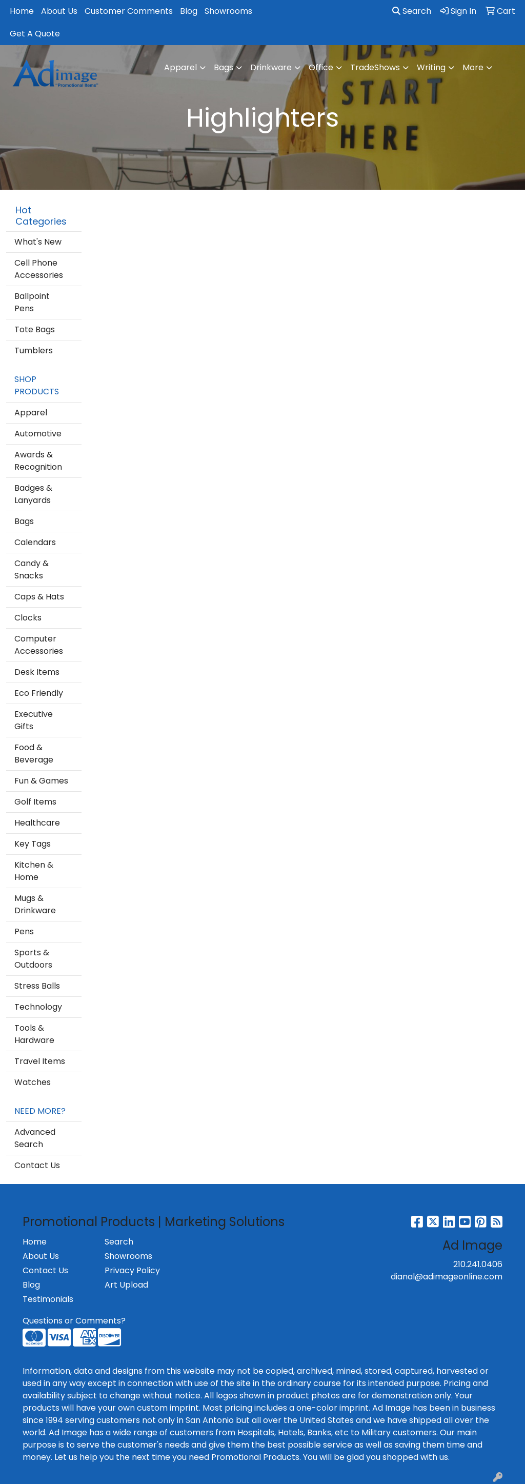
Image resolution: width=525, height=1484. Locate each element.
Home (22, 11)
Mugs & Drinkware (35, 904)
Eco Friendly (38, 693)
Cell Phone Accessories (38, 269)
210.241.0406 (477, 1264)
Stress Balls (37, 986)
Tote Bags (34, 329)
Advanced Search (34, 1138)
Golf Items (35, 802)
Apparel (180, 67)
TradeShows (375, 67)
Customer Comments (129, 11)
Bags (223, 67)
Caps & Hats (39, 597)
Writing (431, 67)
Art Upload (126, 1285)
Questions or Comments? (74, 1321)
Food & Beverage (33, 753)
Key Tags (32, 844)
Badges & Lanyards (33, 494)
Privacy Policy (132, 1270)
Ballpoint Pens (32, 302)
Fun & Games (41, 781)
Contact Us (37, 1165)
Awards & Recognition (38, 461)
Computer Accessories (38, 645)
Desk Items (36, 672)
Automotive (38, 433)
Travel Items (39, 1061)
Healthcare (37, 823)
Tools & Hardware (34, 1034)
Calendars (35, 542)
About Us (59, 11)
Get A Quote (35, 33)
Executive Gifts (33, 720)
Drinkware (271, 67)
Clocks (28, 618)
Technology (38, 1007)
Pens (24, 931)
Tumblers (33, 350)
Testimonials (48, 1299)
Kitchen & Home (33, 871)
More (472, 67)
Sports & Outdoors (33, 959)
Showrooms (228, 11)
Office (321, 67)
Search (411, 11)
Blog (188, 11)
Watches (32, 1082)
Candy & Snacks (31, 569)
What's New (38, 242)
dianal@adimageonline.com (446, 1276)
